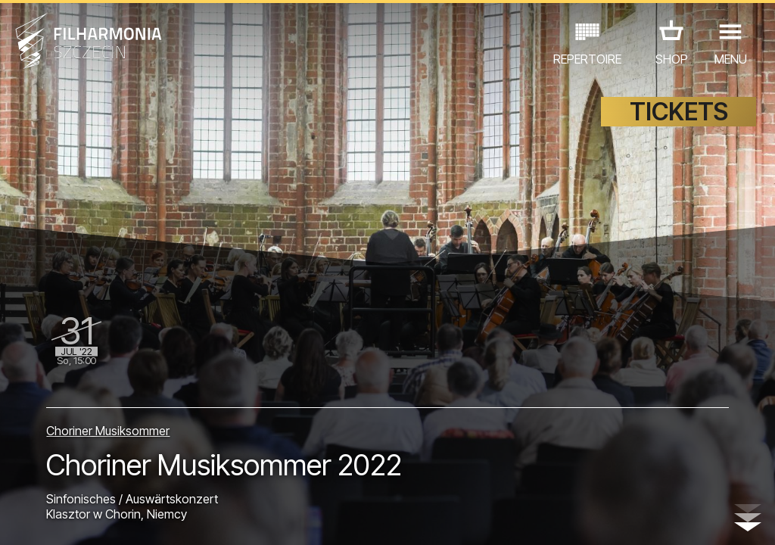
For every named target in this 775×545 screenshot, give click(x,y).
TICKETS (679, 111)
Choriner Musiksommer (108, 430)
